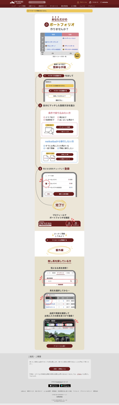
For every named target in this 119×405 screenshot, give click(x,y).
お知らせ (23, 391)
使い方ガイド (38, 391)
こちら (79, 374)
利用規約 (54, 391)
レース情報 (22, 6)
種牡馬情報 (64, 6)
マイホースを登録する (59, 240)
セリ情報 (73, 6)
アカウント (91, 6)
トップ (14, 6)
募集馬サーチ (43, 6)
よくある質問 (47, 391)
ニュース (82, 6)
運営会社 (95, 391)
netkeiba (59, 397)
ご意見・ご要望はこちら (59, 369)
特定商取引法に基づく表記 (65, 391)
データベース (54, 6)
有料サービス (30, 391)
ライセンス (76, 391)
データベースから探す (59, 346)
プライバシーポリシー (86, 391)
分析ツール (32, 6)
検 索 (44, 2)
